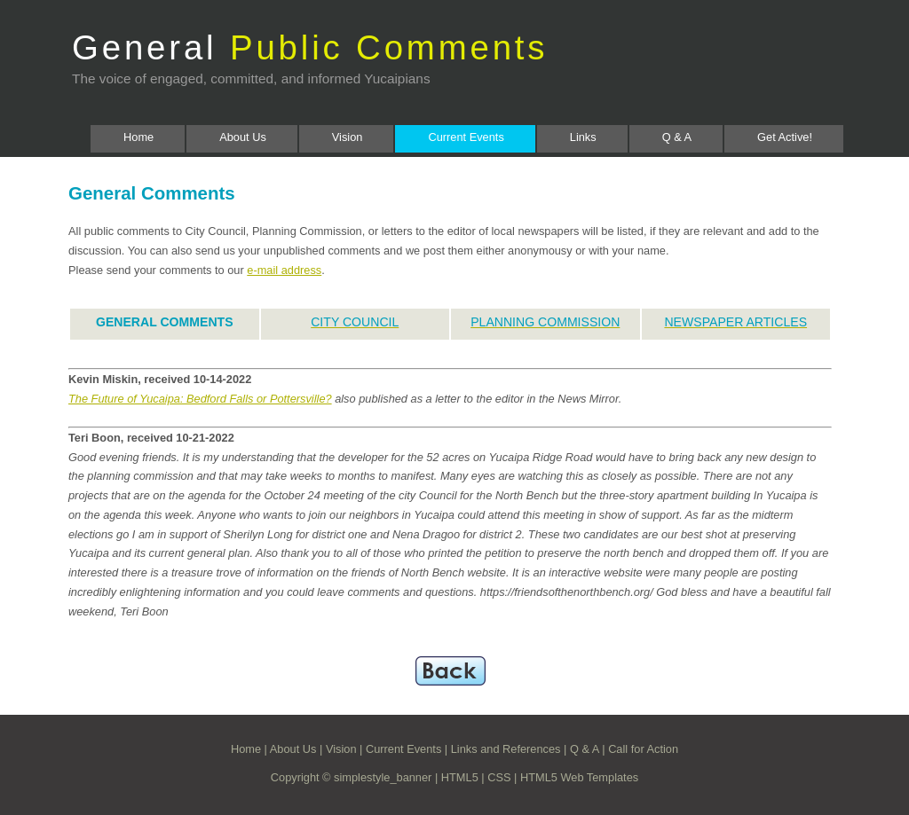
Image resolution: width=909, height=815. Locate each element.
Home (138, 137)
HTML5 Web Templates (579, 777)
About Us (242, 137)
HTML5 (459, 777)
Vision (347, 137)
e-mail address (284, 270)
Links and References (506, 749)
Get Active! (784, 137)
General (310, 47)
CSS (498, 777)
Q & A (677, 137)
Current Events (465, 137)
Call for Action (643, 749)
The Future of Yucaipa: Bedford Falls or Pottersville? (200, 398)
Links (583, 137)
